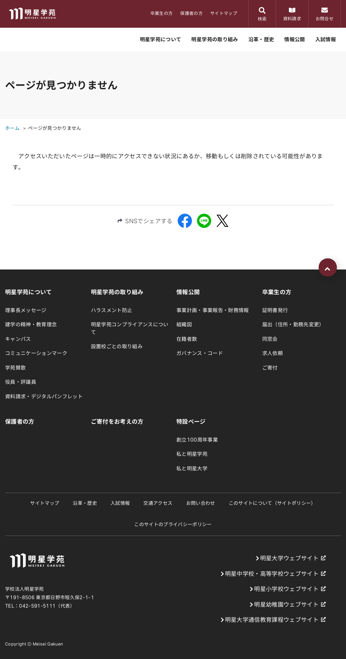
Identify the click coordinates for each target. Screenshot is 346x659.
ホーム (12, 128)
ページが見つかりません (54, 128)
